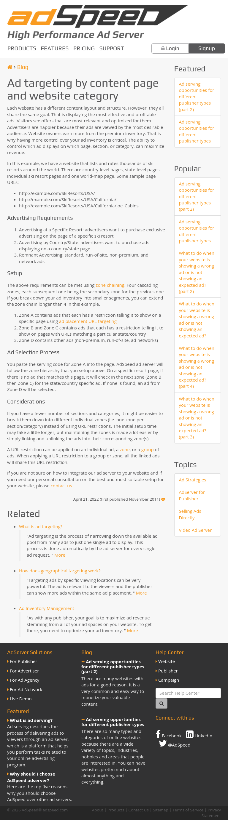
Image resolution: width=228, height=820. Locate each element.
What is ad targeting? (40, 526)
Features (55, 48)
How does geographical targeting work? (60, 571)
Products (21, 48)
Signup (206, 48)
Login (172, 48)
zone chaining (110, 285)
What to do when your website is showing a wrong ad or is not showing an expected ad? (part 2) (196, 272)
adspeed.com (55, 810)
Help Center (170, 652)
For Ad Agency (24, 680)
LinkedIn (199, 734)
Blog (22, 67)
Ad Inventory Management (46, 608)
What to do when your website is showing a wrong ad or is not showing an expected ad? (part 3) (196, 418)
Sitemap (160, 810)
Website (166, 661)
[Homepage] (9, 67)
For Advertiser (24, 671)
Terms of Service (187, 810)
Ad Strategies (192, 480)
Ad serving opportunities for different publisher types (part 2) (196, 96)
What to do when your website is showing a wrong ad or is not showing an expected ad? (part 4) (196, 367)
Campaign (168, 680)
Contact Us (139, 810)
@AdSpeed (174, 743)
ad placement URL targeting (88, 321)
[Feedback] (163, 499)
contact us (61, 486)
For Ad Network (26, 689)
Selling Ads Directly (190, 514)
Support (111, 48)
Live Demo (21, 699)
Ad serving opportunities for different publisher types (196, 131)
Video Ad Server (195, 530)
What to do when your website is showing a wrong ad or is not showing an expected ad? (196, 319)
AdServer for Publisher (192, 495)
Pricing (84, 48)
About (97, 810)
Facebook (169, 734)
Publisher (168, 671)
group (147, 449)
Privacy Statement (211, 812)
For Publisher (23, 661)
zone (125, 449)
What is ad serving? (31, 720)
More (59, 555)
